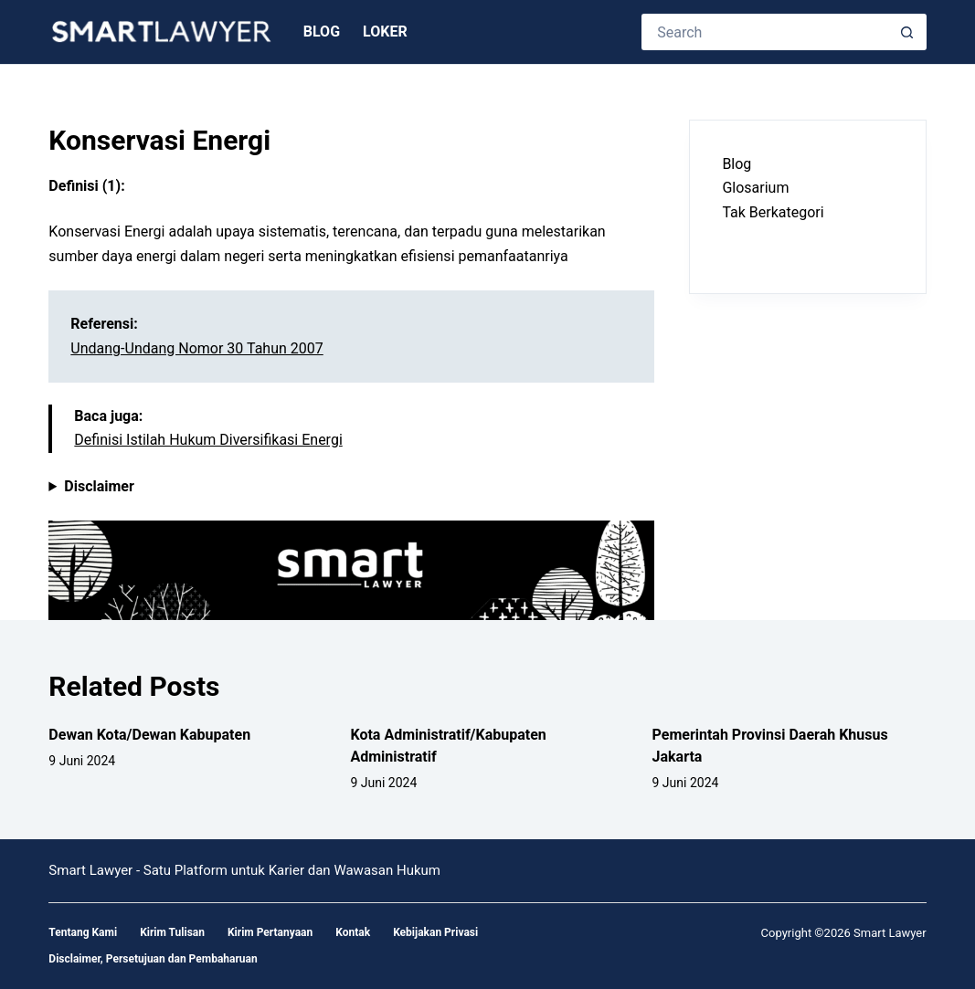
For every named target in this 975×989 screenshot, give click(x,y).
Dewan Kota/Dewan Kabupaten (149, 734)
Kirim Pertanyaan (270, 932)
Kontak (352, 932)
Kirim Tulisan (172, 932)
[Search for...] (765, 32)
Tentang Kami (82, 932)
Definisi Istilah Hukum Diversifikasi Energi (208, 439)
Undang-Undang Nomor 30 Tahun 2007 (196, 348)
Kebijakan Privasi (435, 932)
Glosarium (755, 187)
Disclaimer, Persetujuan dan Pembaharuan (152, 958)
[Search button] (908, 32)
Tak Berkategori (772, 212)
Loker (385, 31)
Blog (321, 31)
